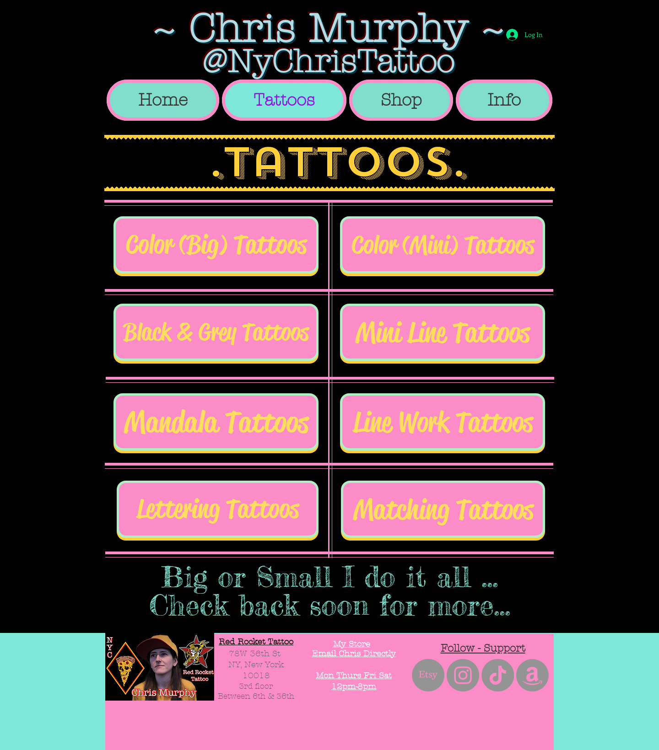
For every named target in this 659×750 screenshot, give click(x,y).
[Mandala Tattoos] (216, 421)
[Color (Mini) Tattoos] (442, 244)
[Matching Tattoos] (443, 509)
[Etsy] (428, 675)
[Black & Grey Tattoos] (216, 332)
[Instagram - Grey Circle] (463, 675)
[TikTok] (497, 675)
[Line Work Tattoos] (442, 421)
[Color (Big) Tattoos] (216, 244)
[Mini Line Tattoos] (442, 332)
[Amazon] (532, 675)
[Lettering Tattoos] (218, 509)
